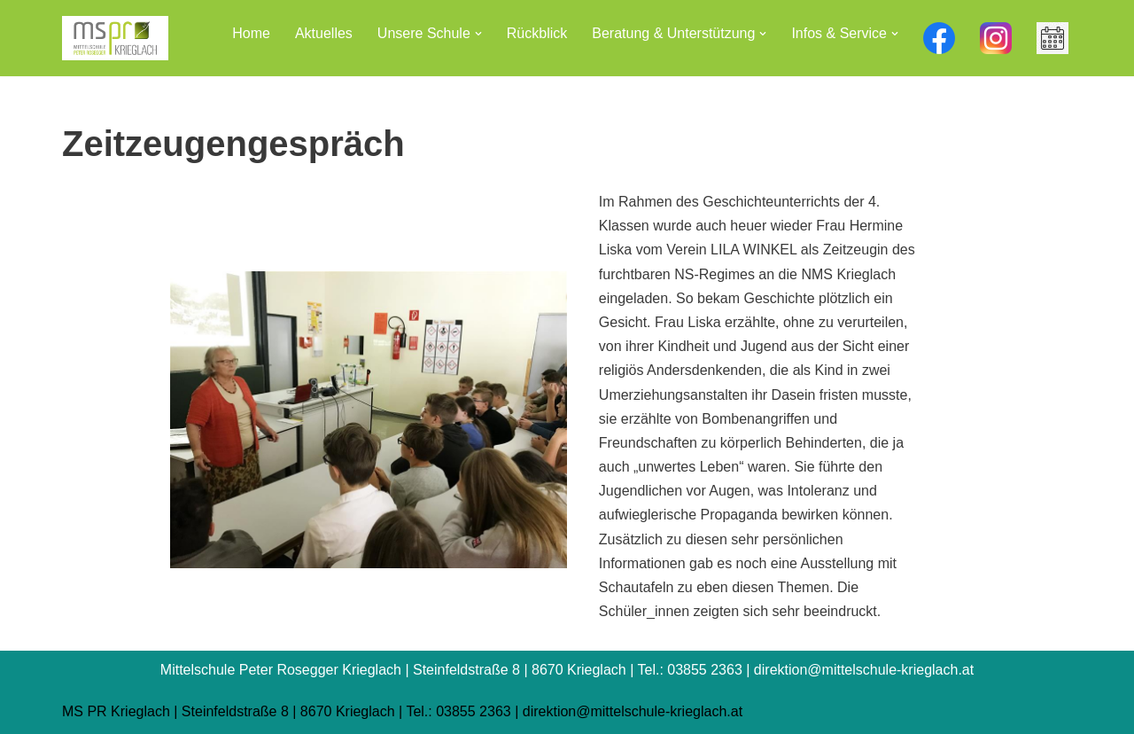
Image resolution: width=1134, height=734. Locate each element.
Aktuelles (324, 33)
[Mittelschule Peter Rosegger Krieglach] (115, 38)
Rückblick (537, 33)
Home (251, 33)
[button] (478, 33)
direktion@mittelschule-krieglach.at (632, 711)
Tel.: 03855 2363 (458, 711)
